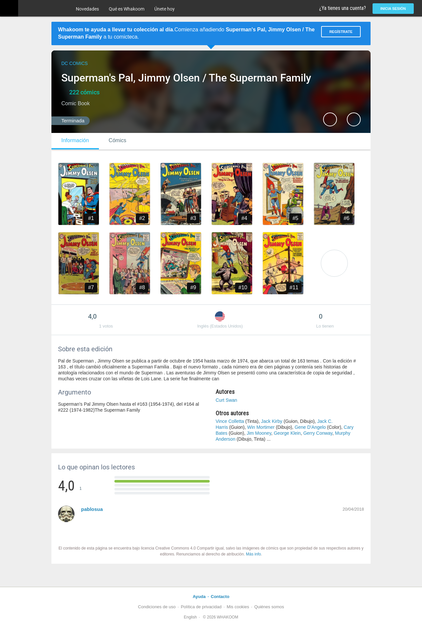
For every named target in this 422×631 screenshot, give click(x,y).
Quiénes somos (269, 606)
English (190, 617)
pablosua (92, 509)
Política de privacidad (201, 606)
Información (75, 140)
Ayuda (199, 596)
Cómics (117, 140)
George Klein (287, 433)
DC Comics (74, 63)
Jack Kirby (272, 421)
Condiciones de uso (157, 606)
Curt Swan (226, 400)
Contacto (220, 596)
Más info (253, 554)
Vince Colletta (230, 421)
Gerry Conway (317, 433)
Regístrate (340, 32)
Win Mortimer (261, 427)
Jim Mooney (259, 433)
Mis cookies (238, 606)
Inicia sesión (393, 9)
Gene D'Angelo (310, 427)
